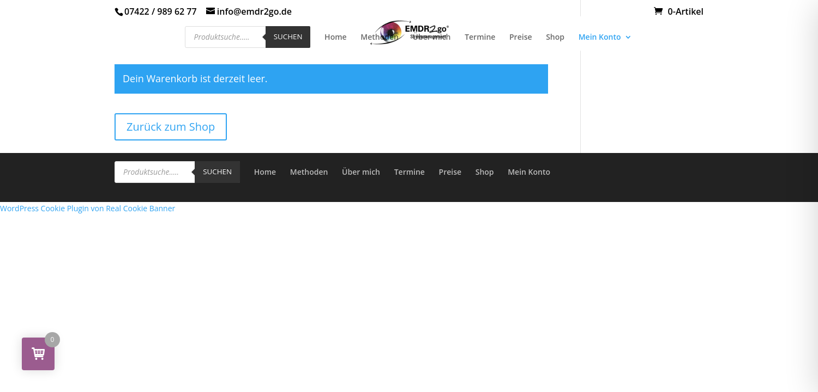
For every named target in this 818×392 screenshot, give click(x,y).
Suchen (288, 36)
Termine (480, 37)
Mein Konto (600, 37)
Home (335, 37)
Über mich (432, 37)
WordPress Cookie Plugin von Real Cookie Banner (87, 208)
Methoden (379, 37)
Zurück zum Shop (171, 126)
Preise (520, 37)
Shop (555, 37)
